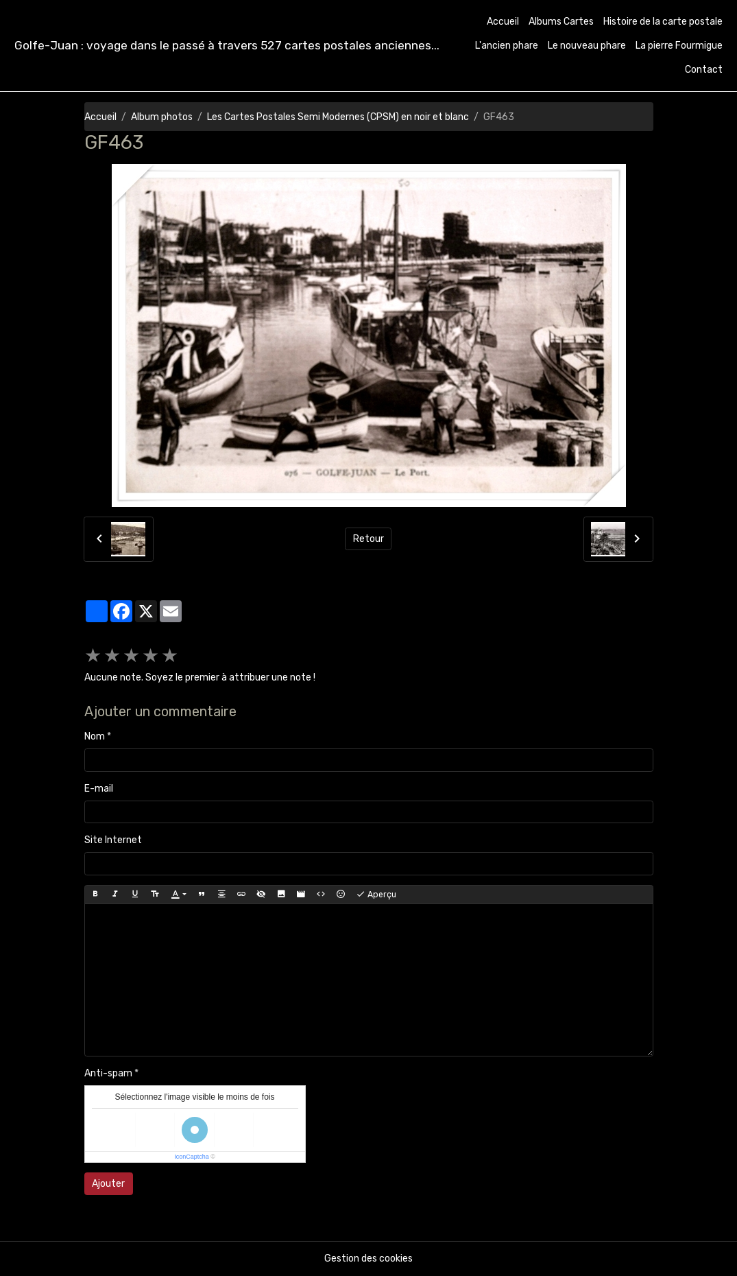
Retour (368, 539)
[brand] (227, 46)
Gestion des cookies (368, 1258)
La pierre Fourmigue (679, 45)
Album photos (162, 117)
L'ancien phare (506, 45)
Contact (704, 69)
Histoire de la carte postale (663, 21)
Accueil (503, 21)
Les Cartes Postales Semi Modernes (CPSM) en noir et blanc (338, 117)
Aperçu (376, 894)
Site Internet (113, 840)
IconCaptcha (191, 1156)
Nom (94, 736)
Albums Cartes (561, 21)
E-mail (98, 788)
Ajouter (108, 1184)
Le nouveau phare (587, 45)
